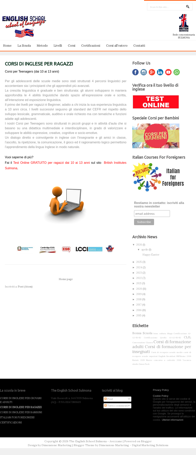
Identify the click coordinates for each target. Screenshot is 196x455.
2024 (139, 267)
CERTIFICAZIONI (11, 422)
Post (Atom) (25, 286)
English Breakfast (167, 356)
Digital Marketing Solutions (150, 445)
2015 (139, 315)
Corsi (71, 45)
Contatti (139, 45)
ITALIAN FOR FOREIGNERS (17, 417)
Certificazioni (90, 45)
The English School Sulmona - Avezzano (95, 441)
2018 (139, 299)
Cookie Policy (160, 395)
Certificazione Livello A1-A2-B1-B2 (162, 337)
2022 (139, 278)
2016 (139, 310)
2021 (139, 283)
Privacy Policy (161, 390)
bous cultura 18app (162, 333)
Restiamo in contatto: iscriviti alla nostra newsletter (159, 204)
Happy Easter (150, 254)
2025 (139, 262)
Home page (66, 279)
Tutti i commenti (116, 405)
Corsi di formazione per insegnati (161, 349)
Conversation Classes (142, 342)
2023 (139, 272)
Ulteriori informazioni (172, 420)
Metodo (42, 45)
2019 (139, 294)
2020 (139, 288)
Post (108, 399)
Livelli (58, 45)
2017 (139, 304)
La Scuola (24, 45)
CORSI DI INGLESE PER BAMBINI (21, 412)
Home (7, 45)
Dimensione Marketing (57, 445)
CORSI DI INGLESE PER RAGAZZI (39, 63)
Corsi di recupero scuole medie (167, 352)
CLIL (187, 337)
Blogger (146, 441)
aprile (145, 249)
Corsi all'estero (116, 45)
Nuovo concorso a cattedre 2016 (163, 360)
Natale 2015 (138, 360)
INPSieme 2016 (183, 356)
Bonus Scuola (142, 333)
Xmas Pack (144, 364)
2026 (139, 244)
